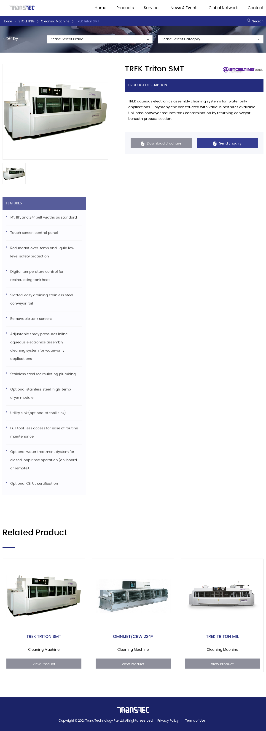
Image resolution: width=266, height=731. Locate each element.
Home (100, 8)
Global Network (223, 8)
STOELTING (27, 21)
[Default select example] (100, 39)
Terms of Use (195, 720)
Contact (255, 8)
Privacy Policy (168, 720)
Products (125, 8)
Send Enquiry (227, 144)
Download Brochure (161, 144)
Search (254, 19)
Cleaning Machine (55, 21)
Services (152, 8)
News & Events (185, 8)
